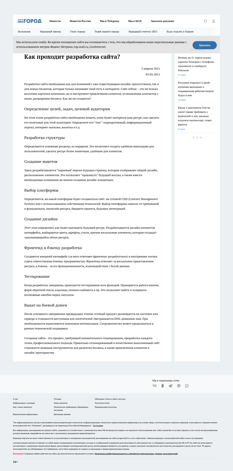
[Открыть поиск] (205, 21)
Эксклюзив (24, 31)
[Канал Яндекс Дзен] (179, 386)
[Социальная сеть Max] (187, 386)
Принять (205, 45)
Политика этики (102, 403)
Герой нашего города (107, 31)
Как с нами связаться (22, 407)
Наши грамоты (60, 403)
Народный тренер (50, 31)
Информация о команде (24, 403)
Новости (55, 21)
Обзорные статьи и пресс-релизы (110, 399)
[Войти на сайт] (213, 21)
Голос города (77, 31)
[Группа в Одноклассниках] (163, 386)
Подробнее (98, 425)
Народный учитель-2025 (143, 31)
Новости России (80, 21)
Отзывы (57, 399)
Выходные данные (62, 414)
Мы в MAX (135, 21)
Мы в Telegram (109, 21)
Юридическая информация (25, 414)
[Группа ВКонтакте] (154, 386)
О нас (15, 399)
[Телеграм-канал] (171, 386)
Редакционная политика (106, 407)
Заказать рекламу (162, 21)
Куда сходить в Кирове (180, 31)
